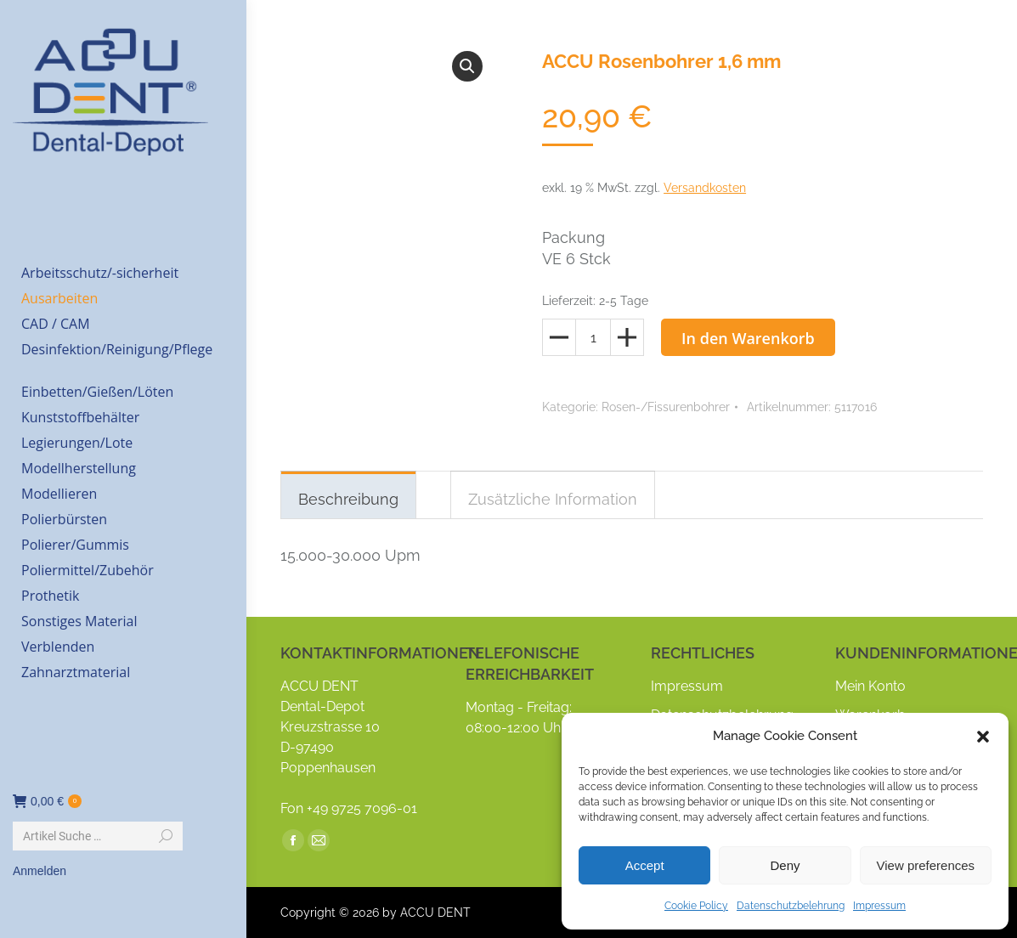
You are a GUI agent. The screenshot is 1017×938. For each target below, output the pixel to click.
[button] (983, 736)
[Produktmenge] (593, 337)
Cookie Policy (696, 906)
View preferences (926, 865)
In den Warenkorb (748, 338)
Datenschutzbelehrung (791, 906)
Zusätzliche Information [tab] (552, 499)
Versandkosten (705, 188)
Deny (784, 865)
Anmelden (39, 871)
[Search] (98, 836)
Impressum (879, 906)
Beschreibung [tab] (348, 499)
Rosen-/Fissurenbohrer (666, 407)
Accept (644, 865)
